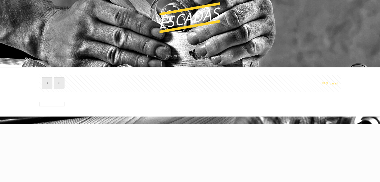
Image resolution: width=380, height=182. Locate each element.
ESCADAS (225, 56)
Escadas (201, 56)
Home (151, 56)
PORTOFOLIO (175, 56)
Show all (329, 83)
